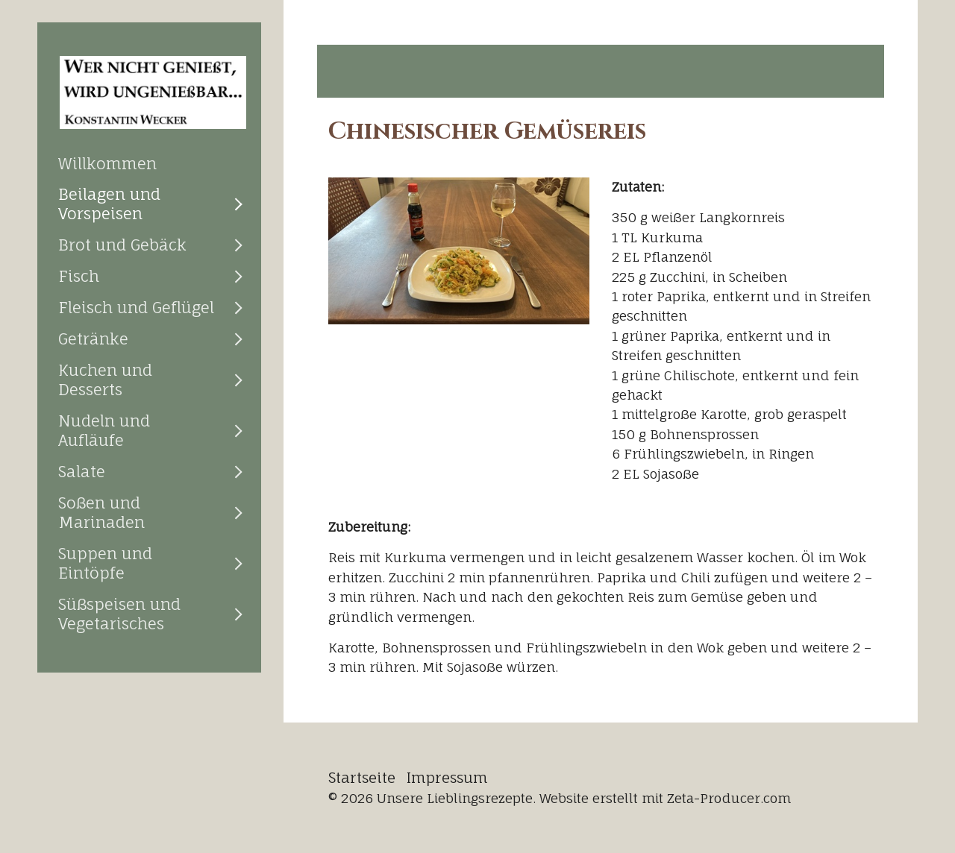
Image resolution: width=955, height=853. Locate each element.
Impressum (447, 778)
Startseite (361, 778)
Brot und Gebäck (122, 244)
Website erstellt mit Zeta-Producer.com (665, 798)
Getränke (93, 338)
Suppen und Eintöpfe (105, 563)
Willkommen (107, 163)
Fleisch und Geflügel (136, 307)
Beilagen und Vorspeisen (109, 203)
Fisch (78, 276)
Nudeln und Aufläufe (104, 430)
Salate (81, 471)
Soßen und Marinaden (101, 512)
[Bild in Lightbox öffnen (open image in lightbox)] (458, 250)
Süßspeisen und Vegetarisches (119, 613)
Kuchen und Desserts (105, 379)
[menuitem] (149, 163)
